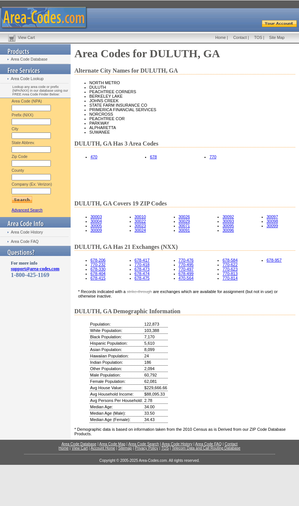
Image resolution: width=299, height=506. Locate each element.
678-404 (97, 273)
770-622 (229, 264)
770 (212, 157)
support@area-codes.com (35, 268)
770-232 (97, 264)
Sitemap (125, 448)
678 (153, 157)
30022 (140, 221)
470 (93, 157)
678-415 (97, 278)
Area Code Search (143, 444)
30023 (140, 225)
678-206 (97, 260)
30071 (184, 225)
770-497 (186, 269)
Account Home (102, 448)
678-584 (229, 260)
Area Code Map (112, 444)
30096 (228, 230)
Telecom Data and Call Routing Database (206, 448)
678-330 (97, 269)
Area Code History (27, 232)
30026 (184, 216)
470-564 (186, 278)
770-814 (229, 278)
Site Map (276, 37)
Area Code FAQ (24, 241)
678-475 (142, 278)
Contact (240, 37)
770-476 (186, 260)
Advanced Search (27, 210)
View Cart (26, 37)
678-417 (142, 260)
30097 (272, 216)
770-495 (186, 264)
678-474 (142, 273)
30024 (140, 230)
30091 (184, 230)
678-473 (142, 269)
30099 (272, 225)
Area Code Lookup (27, 78)
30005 (96, 225)
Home (220, 37)
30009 (96, 230)
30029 (184, 221)
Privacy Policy (146, 448)
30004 (96, 221)
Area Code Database (29, 59)
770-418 (142, 264)
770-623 (229, 269)
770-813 (229, 273)
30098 (272, 221)
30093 (228, 221)
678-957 (273, 260)
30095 (228, 225)
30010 (140, 216)
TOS (258, 37)
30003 (96, 216)
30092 (228, 216)
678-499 (186, 273)
